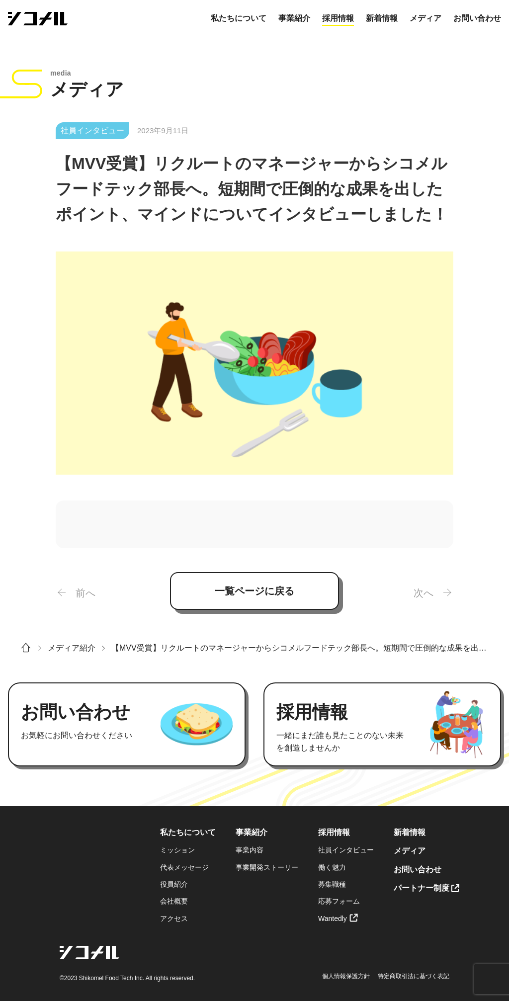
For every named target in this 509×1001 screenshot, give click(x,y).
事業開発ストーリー (267, 867)
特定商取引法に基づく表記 (413, 976)
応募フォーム (339, 901)
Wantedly (332, 918)
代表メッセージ (184, 867)
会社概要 (174, 901)
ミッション (177, 850)
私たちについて (238, 18)
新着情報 (382, 18)
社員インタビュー (346, 850)
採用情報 (338, 18)
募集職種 (332, 884)
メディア (425, 18)
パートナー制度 (421, 888)
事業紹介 (294, 18)
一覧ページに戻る (254, 590)
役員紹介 (174, 884)
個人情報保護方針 (346, 976)
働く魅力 (332, 867)
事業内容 (249, 850)
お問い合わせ (477, 18)
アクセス (174, 918)
